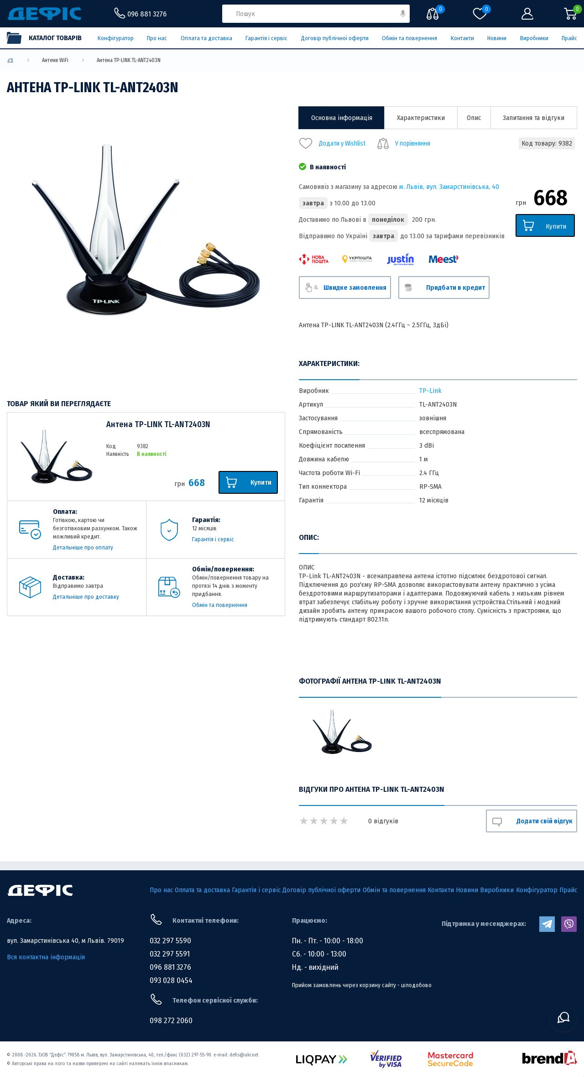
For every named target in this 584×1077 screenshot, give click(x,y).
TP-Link (430, 391)
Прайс (569, 38)
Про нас (157, 38)
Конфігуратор (116, 38)
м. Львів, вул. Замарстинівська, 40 (449, 187)
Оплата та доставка (206, 38)
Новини (496, 38)
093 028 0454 (171, 980)
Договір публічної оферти (335, 38)
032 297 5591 (170, 954)
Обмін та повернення (409, 38)
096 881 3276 (170, 967)
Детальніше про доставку (86, 596)
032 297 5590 (170, 940)
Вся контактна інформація (46, 957)
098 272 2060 (171, 1020)
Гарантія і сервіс (266, 38)
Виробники (534, 38)
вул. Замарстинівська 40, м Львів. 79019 (65, 940)
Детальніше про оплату (83, 547)
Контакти (462, 38)
